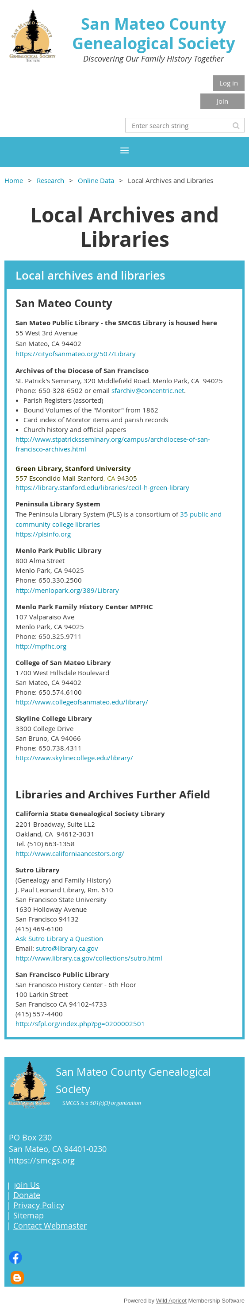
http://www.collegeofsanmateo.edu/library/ (81, 701)
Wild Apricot (171, 1300)
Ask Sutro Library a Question (59, 938)
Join (222, 101)
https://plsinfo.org (43, 533)
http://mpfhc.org (40, 646)
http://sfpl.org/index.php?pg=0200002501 (80, 1023)
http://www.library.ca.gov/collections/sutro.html (88, 957)
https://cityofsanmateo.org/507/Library (75, 353)
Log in (228, 82)
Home (13, 180)
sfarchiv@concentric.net (147, 390)
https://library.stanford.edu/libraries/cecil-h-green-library (102, 487)
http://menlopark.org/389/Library (67, 590)
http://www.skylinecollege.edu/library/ (74, 757)
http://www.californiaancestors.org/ (69, 853)
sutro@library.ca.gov (67, 948)
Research (50, 180)
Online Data (96, 180)
